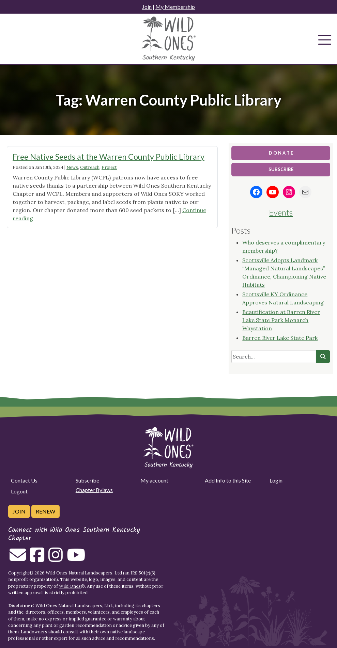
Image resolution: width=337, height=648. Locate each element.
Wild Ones (70, 586)
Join (147, 6)
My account (154, 480)
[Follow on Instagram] (55, 558)
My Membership (175, 6)
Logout (19, 491)
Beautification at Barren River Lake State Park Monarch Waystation (281, 320)
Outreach (89, 167)
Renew (45, 511)
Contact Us (24, 480)
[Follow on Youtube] (76, 558)
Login (276, 480)
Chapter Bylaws (94, 490)
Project (109, 167)
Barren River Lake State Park (280, 337)
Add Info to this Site (228, 480)
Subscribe (87, 480)
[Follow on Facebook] (37, 558)
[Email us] (17, 558)
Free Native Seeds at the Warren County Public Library (108, 156)
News (72, 167)
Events (281, 212)
